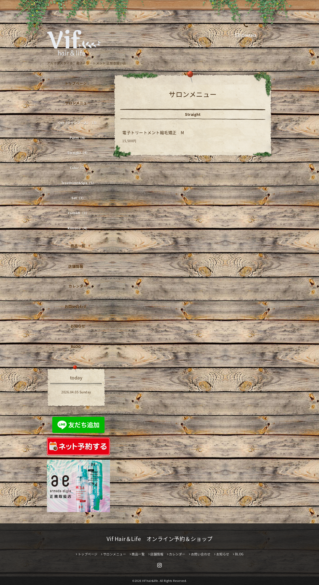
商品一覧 (78, 246)
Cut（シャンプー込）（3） (78, 122)
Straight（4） (78, 152)
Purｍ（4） (78, 137)
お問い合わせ (76, 306)
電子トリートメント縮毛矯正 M (153, 133)
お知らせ (78, 326)
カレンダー (77, 286)
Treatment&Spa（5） (78, 183)
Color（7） (78, 168)
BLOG (76, 346)
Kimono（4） (78, 228)
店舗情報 (75, 266)
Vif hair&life (150, 581)
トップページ (76, 83)
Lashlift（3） (78, 213)
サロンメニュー (78, 102)
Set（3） (78, 198)
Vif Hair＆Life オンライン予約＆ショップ (160, 539)
